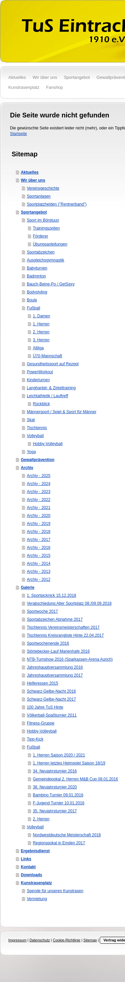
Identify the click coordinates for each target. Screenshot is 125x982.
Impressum (17, 940)
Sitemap (90, 940)
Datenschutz (39, 940)
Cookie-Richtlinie (67, 940)
